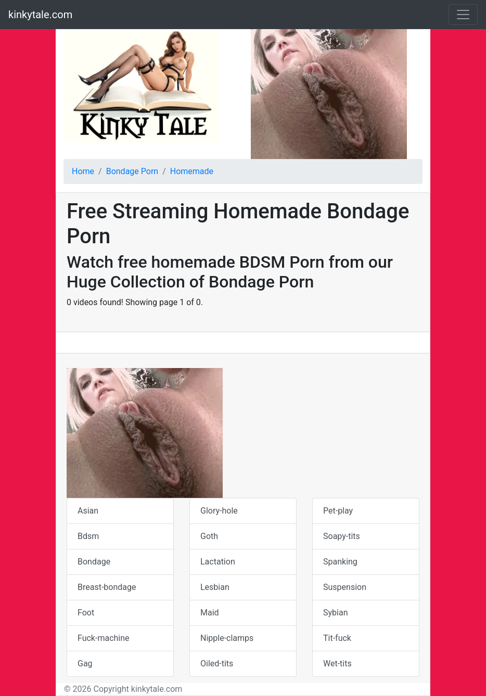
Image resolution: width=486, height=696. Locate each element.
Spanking (340, 562)
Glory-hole (219, 511)
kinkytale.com (40, 14)
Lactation (217, 562)
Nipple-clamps (226, 638)
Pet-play (338, 511)
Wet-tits (337, 663)
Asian (88, 511)
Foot (86, 613)
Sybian (335, 613)
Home (83, 171)
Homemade (191, 171)
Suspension (344, 587)
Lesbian (214, 587)
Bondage (94, 562)
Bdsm (88, 536)
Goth (209, 536)
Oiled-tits (216, 663)
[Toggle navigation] (463, 14)
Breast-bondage (107, 587)
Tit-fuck (337, 638)
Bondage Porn (132, 171)
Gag (85, 663)
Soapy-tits (341, 536)
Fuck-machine (104, 638)
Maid (209, 613)
